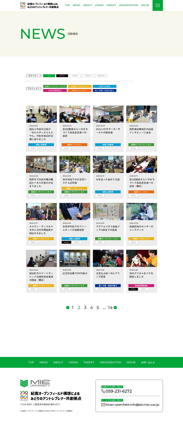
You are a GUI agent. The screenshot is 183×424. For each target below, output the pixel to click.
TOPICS (88, 84)
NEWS (76, 5)
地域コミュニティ (79, 99)
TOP (67, 5)
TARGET (111, 5)
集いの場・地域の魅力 (104, 99)
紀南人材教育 (104, 94)
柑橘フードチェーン (79, 94)
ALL (49, 84)
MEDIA (62, 84)
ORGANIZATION (128, 5)
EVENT (75, 84)
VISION (99, 5)
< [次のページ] (114, 315)
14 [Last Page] (108, 315)
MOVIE (145, 5)
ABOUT (87, 5)
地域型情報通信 (54, 99)
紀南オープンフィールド (55, 94)
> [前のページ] (69, 315)
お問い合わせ (148, 371)
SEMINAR (101, 84)
